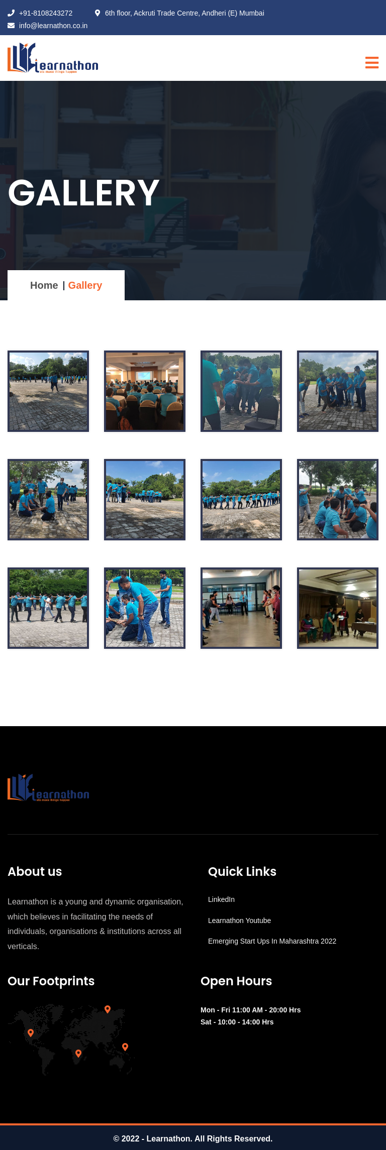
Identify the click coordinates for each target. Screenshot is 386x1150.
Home (44, 285)
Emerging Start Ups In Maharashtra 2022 (272, 941)
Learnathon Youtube (239, 920)
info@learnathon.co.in (47, 26)
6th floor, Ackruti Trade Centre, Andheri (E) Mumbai (179, 13)
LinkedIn (221, 899)
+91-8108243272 (40, 13)
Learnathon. (171, 1138)
